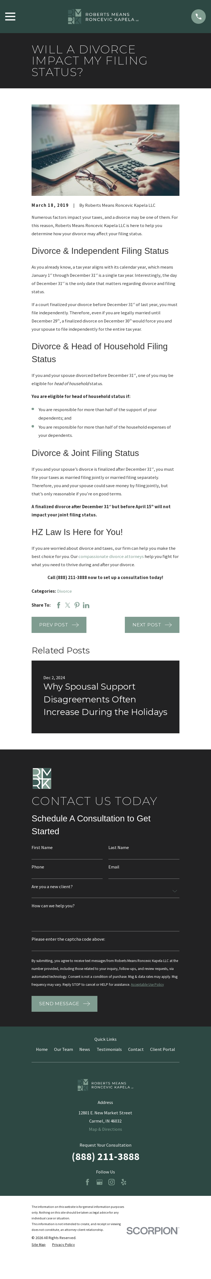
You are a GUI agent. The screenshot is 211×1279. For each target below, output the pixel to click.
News (84, 1060)
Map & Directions (105, 1140)
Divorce (64, 591)
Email (113, 867)
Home (42, 1060)
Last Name (118, 847)
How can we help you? (53, 906)
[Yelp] (123, 1193)
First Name (42, 847)
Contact (136, 1060)
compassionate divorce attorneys (111, 556)
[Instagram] (111, 1193)
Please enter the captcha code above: (68, 940)
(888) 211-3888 (105, 1167)
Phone (38, 867)
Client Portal (162, 1060)
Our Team (63, 1060)
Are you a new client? (52, 887)
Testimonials (109, 1060)
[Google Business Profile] (99, 1193)
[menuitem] (39, 1255)
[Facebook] (87, 1193)
